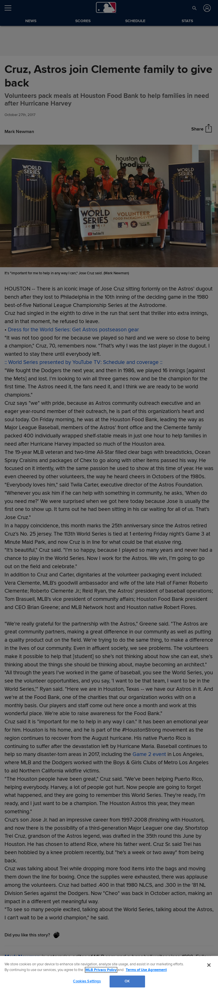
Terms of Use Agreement (146, 970)
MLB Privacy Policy (101, 970)
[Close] (209, 965)
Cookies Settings (87, 981)
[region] (109, 974)
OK (127, 981)
